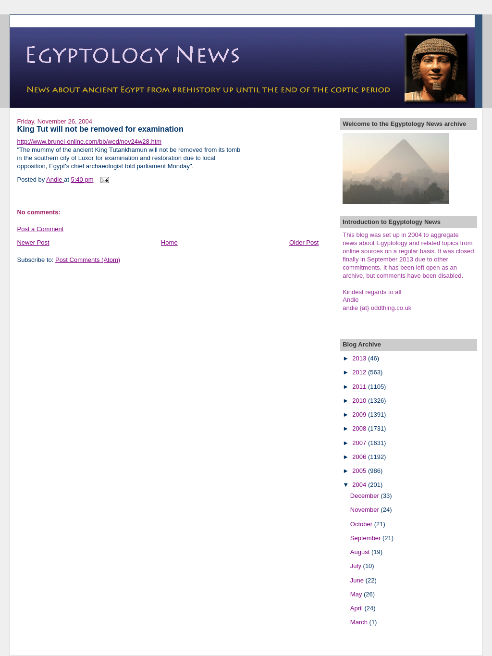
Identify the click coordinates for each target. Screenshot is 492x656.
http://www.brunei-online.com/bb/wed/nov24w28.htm (89, 141)
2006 (360, 456)
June (358, 580)
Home (169, 242)
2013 (360, 358)
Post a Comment (40, 229)
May (357, 594)
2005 (360, 470)
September (366, 538)
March (359, 622)
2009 (360, 414)
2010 (360, 400)
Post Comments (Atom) (87, 259)
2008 (360, 428)
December (365, 495)
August (360, 552)
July (356, 565)
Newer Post (33, 242)
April (357, 608)
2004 (360, 484)
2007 (360, 442)
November (365, 509)
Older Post (304, 242)
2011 (360, 386)
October (362, 524)
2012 (360, 372)
